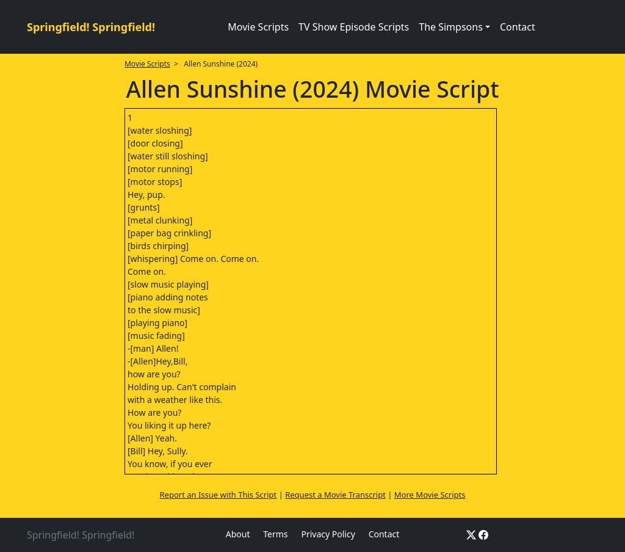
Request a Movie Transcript (335, 494)
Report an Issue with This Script (218, 494)
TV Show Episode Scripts (353, 27)
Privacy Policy (328, 534)
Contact (517, 27)
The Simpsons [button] (451, 27)
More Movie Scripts (430, 494)
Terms (275, 534)
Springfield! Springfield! (91, 27)
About (238, 534)
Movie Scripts (258, 27)
